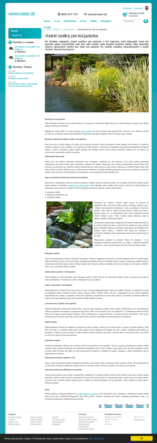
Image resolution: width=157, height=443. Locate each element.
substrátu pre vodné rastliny (79, 185)
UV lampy (11, 419)
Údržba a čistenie (36, 419)
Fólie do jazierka (36, 422)
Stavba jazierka (57, 422)
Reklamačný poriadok (86, 422)
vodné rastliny (86, 131)
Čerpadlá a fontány (15, 417)
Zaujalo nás (17, 35)
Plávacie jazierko (14, 424)
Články (57, 29)
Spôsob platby (83, 426)
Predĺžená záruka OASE (18, 78)
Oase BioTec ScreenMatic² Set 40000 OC (27, 48)
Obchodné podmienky (86, 417)
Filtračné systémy (36, 417)
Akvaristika (56, 424)
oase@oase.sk (97, 14)
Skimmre (55, 417)
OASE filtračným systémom (87, 394)
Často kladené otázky (86, 429)
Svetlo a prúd (13, 422)
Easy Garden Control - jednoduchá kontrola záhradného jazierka (22, 85)
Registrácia (138, 8)
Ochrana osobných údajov (87, 419)
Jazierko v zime (35, 424)
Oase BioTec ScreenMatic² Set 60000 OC (27, 57)
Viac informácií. (97, 439)
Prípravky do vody (58, 419)
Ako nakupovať (83, 424)
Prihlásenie (127, 8)
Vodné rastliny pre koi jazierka (20, 73)
